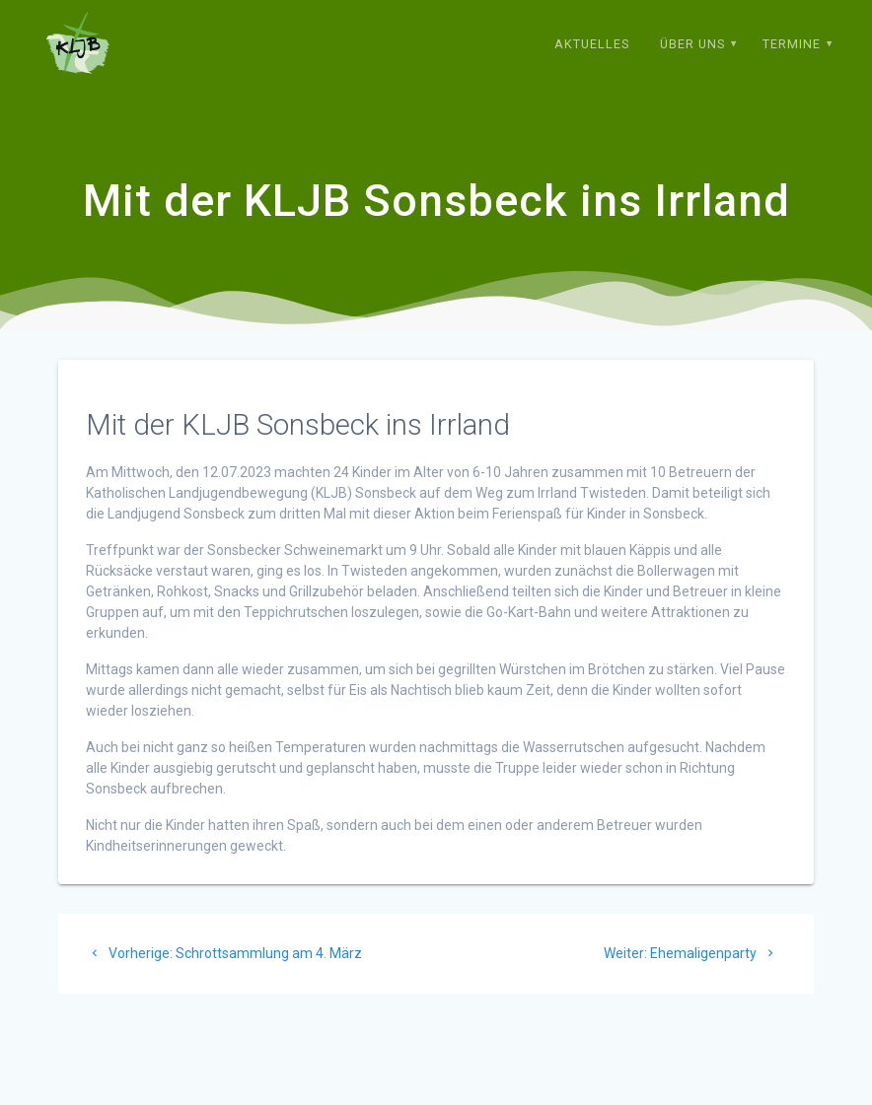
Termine (792, 43)
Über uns (692, 43)
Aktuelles (591, 43)
